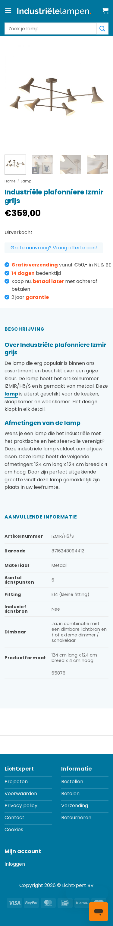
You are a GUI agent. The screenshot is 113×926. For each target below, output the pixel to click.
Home (10, 181)
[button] (8, 10)
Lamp (26, 181)
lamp (11, 393)
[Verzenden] (102, 29)
